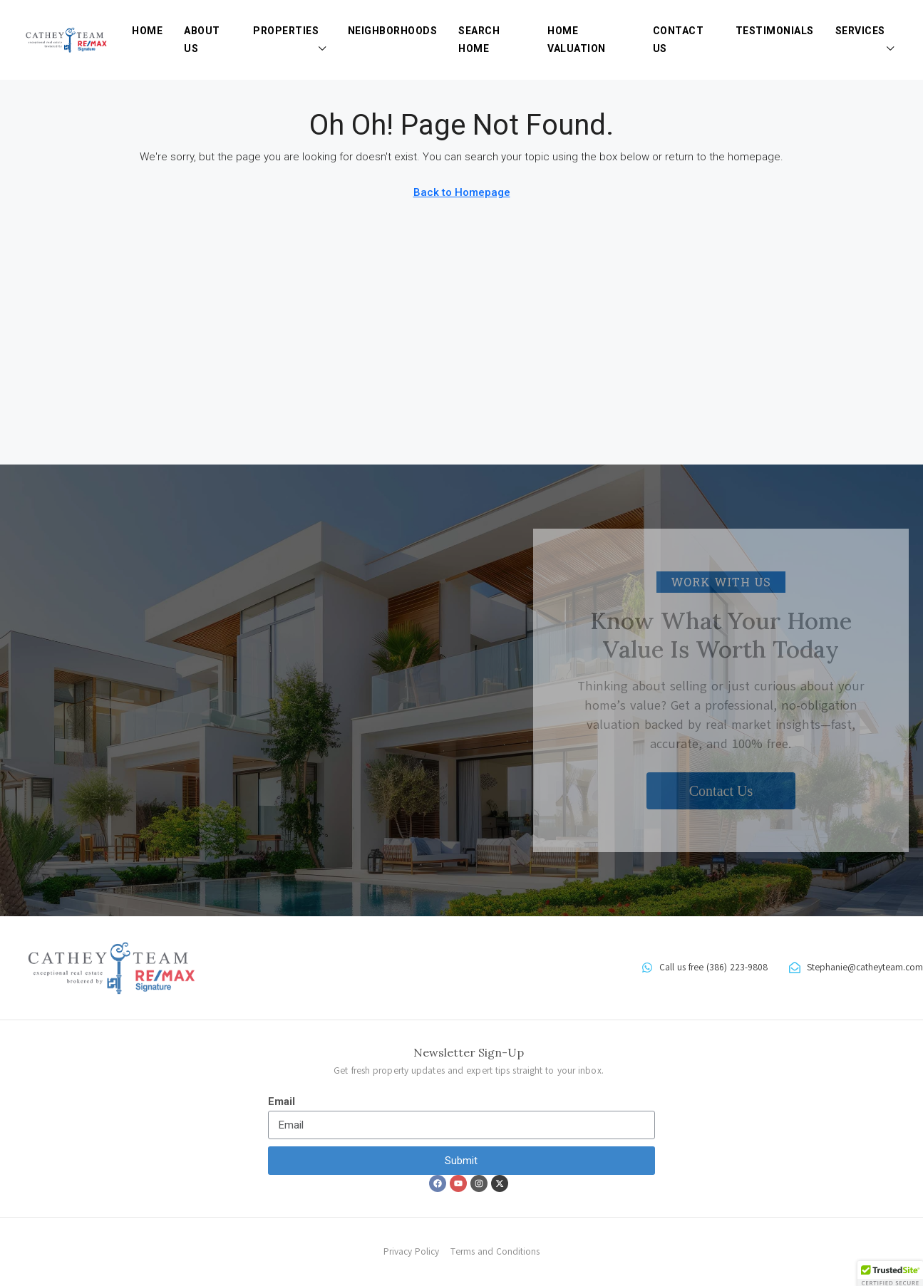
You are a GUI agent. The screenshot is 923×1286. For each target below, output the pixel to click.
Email (281, 1101)
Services (860, 30)
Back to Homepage (461, 192)
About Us (202, 39)
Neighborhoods (393, 30)
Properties (286, 30)
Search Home (479, 39)
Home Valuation (576, 39)
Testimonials (775, 30)
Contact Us (678, 39)
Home (147, 30)
